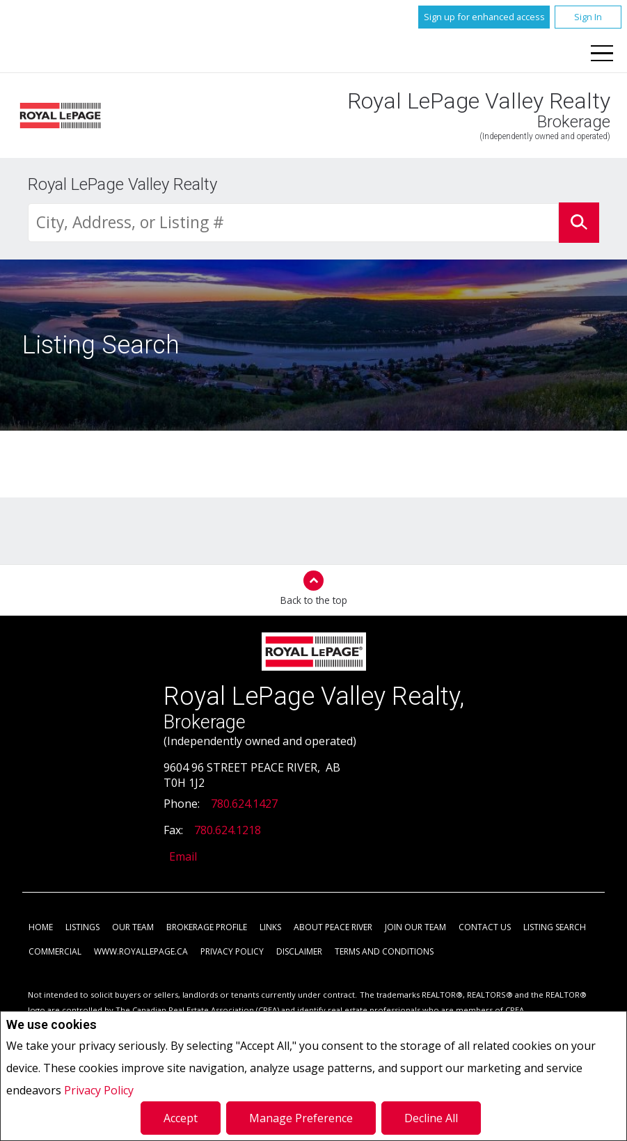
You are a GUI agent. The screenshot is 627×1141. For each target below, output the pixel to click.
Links (270, 928)
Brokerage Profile (206, 928)
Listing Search (554, 928)
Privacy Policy (99, 1090)
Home (41, 928)
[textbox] (293, 223)
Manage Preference (301, 1118)
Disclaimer (299, 952)
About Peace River (333, 928)
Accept (181, 1118)
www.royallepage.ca (141, 952)
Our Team (133, 928)
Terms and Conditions (384, 952)
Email (183, 857)
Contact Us (485, 928)
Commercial (55, 952)
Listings (82, 928)
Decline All (431, 1118)
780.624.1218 (227, 830)
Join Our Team (415, 928)
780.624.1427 (244, 804)
